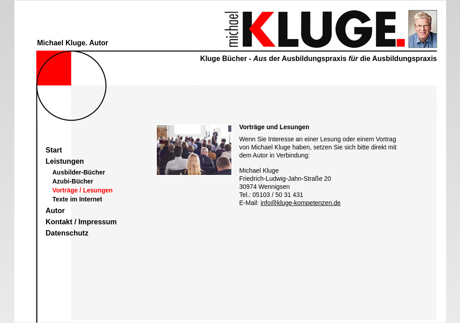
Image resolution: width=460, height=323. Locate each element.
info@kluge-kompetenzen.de (301, 202)
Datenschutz (67, 233)
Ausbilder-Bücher (79, 172)
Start (54, 150)
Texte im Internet (77, 199)
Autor (55, 210)
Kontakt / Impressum (81, 222)
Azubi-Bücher (73, 181)
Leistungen (65, 161)
